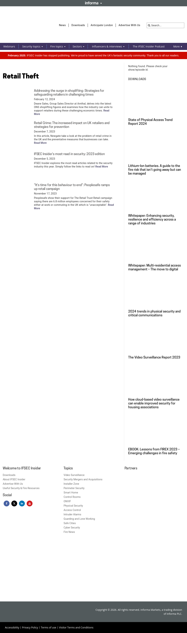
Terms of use (48, 627)
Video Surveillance (74, 475)
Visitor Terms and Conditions (76, 627)
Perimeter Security (74, 488)
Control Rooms (72, 496)
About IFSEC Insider (14, 479)
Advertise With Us (129, 25)
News (62, 25)
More (177, 46)
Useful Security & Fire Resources (21, 488)
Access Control (72, 510)
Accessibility (12, 627)
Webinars (9, 46)
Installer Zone (71, 483)
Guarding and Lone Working (79, 518)
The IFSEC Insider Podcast (149, 46)
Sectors (78, 46)
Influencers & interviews (108, 46)
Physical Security (73, 505)
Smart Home (71, 492)
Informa (93, 2)
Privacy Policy (30, 627)
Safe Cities (70, 523)
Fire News (69, 531)
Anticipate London (102, 25)
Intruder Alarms (72, 514)
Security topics (32, 46)
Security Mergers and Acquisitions (83, 479)
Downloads (78, 25)
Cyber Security (72, 527)
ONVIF (67, 501)
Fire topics (58, 46)
